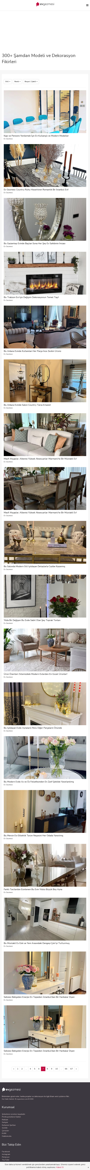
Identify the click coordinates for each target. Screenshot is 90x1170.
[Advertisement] (45, 25)
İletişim (5, 1122)
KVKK (4, 1133)
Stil (7, 81)
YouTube (5, 1160)
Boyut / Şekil (31, 81)
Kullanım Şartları (9, 1125)
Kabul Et (60, 1167)
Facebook (6, 1151)
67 (71, 1068)
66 (66, 1068)
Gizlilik (4, 1128)
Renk (17, 81)
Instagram (6, 1154)
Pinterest (5, 1157)
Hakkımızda (6, 1136)
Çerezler (5, 1131)
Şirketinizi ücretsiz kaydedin (13, 1114)
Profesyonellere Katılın (11, 1117)
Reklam (5, 1119)
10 (56, 1068)
